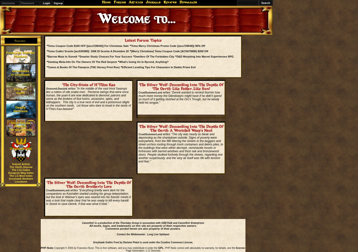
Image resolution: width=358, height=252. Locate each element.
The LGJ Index (21, 169)
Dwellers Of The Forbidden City (154, 56)
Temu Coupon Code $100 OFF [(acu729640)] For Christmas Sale (88, 45)
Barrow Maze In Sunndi (62, 56)
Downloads (188, 2)
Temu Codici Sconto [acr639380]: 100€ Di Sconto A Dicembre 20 (88, 51)
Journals (153, 2)
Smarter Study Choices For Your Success (106, 56)
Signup (58, 3)
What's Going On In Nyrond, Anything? (143, 61)
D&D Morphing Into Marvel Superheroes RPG (205, 56)
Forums (120, 2)
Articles (136, 2)
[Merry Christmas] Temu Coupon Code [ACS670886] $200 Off (169, 51)
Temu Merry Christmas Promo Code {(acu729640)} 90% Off (168, 45)
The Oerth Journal (21, 167)
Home (106, 2)
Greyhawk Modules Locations (21, 180)
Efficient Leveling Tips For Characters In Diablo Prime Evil (159, 67)
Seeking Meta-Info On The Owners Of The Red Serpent (82, 61)
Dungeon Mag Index (21, 172)
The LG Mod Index (21, 175)
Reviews (170, 2)
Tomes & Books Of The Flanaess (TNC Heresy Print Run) (84, 67)
